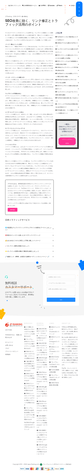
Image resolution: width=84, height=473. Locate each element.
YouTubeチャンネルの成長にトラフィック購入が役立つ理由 (67, 75)
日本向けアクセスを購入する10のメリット (67, 44)
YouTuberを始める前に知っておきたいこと (67, 99)
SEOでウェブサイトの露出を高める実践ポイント (67, 87)
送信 (62, 300)
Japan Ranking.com (33, 464)
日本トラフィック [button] (14, 5)
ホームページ (9, 342)
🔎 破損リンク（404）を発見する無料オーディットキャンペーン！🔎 (27, 257)
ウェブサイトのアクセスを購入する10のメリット (67, 51)
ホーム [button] (5, 7)
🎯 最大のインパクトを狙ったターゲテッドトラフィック (22, 235)
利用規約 (7, 354)
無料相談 (79, 9)
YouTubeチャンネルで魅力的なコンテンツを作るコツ (67, 38)
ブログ (7, 348)
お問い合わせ (9, 345)
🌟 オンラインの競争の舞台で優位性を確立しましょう (22, 251)
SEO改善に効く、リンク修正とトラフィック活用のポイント (67, 112)
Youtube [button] (51, 5)
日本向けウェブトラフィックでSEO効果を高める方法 (67, 69)
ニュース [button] (65, 9)
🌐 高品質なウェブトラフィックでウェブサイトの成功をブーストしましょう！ (28, 229)
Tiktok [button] (59, 5)
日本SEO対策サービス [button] (29, 5)
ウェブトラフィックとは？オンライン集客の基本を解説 (67, 93)
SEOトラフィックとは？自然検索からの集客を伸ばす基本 (67, 63)
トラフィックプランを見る (67, 141)
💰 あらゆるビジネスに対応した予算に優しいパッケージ (22, 241)
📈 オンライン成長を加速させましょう (17, 246)
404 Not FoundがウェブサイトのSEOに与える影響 (67, 81)
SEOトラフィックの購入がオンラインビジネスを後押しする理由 (67, 57)
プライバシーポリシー (11, 351)
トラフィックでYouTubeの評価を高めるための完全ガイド (67, 106)
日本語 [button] (71, 5)
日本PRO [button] (42, 5)
